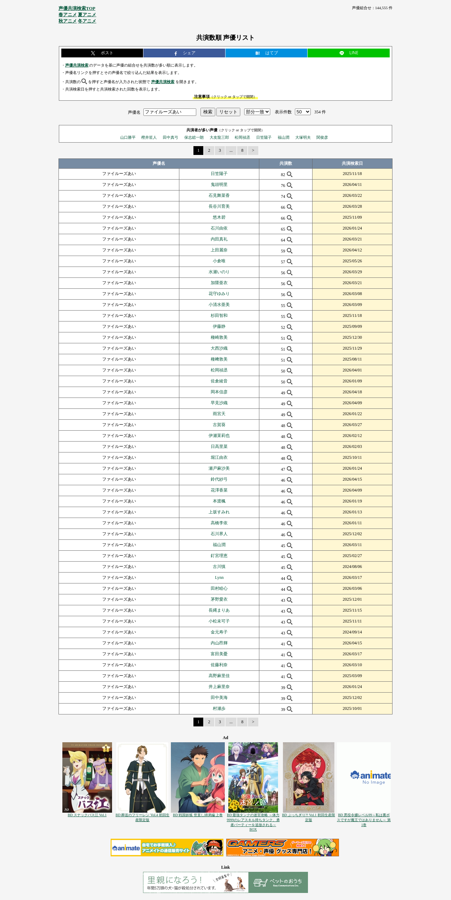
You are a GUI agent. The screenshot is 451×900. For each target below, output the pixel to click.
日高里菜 (219, 446)
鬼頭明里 (219, 184)
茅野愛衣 (219, 599)
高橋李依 (219, 522)
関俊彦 (322, 137)
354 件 (320, 112)
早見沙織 (219, 402)
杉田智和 (219, 315)
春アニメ (67, 14)
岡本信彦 (219, 391)
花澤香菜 (219, 490)
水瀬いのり (219, 271)
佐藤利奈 (219, 664)
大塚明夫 (303, 137)
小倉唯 (219, 260)
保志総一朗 (194, 137)
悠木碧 (219, 217)
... (231, 150)
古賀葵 (219, 424)
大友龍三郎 (219, 137)
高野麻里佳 (219, 675)
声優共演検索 (76, 65)
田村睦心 (219, 588)
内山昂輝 (219, 642)
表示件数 (283, 112)
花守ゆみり (219, 293)
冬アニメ (87, 21)
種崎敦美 (219, 337)
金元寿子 (219, 632)
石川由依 (219, 228)
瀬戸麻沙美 (219, 468)
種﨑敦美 (219, 359)
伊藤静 (219, 326)
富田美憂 (219, 653)
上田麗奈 (219, 250)
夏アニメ (87, 14)
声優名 (134, 112)
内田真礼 (219, 239)
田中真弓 (170, 137)
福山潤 (283, 137)
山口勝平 (128, 137)
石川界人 (219, 533)
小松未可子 (219, 621)
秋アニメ (67, 21)
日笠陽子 (264, 137)
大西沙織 (219, 348)
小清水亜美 (219, 304)
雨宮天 (219, 413)
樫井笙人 (149, 137)
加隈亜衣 (219, 282)
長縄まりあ (219, 610)
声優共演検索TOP (76, 8)
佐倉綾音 (219, 381)
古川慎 (219, 566)
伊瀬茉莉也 (219, 435)
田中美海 (219, 697)
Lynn (219, 577)
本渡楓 (219, 501)
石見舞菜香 (219, 195)
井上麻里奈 (219, 686)
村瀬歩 (219, 708)
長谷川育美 (219, 206)
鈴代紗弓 (219, 479)
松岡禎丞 (242, 137)
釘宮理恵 (219, 555)
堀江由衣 (219, 457)
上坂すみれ (219, 512)
